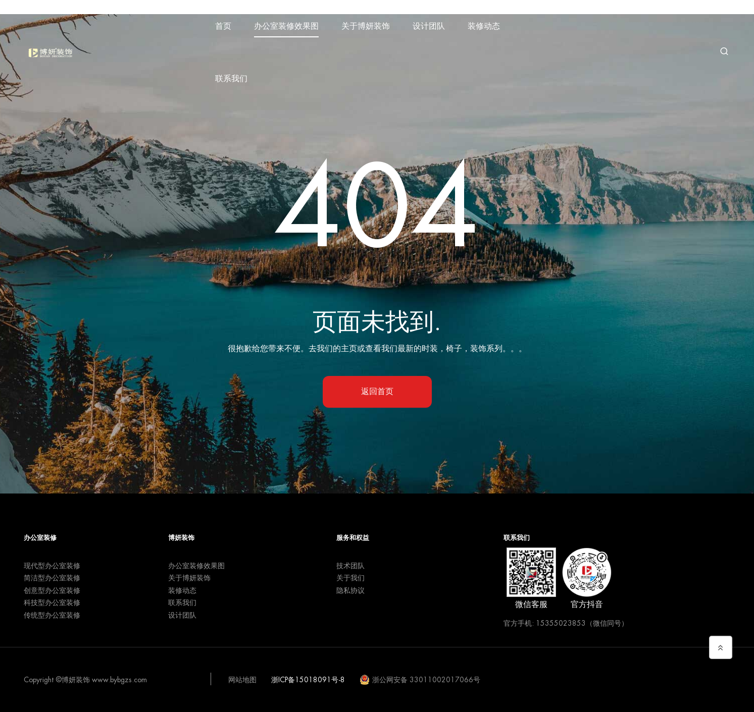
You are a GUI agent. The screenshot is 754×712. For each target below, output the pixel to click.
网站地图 (242, 679)
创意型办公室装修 (52, 590)
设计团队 (429, 26)
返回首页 (377, 392)
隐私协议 (350, 590)
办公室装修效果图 (286, 26)
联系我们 (231, 79)
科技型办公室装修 (52, 602)
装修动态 (484, 26)
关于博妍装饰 (365, 26)
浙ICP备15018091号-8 (308, 679)
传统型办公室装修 (52, 615)
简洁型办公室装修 (52, 577)
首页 (223, 26)
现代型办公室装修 (52, 565)
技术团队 (350, 565)
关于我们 (350, 577)
